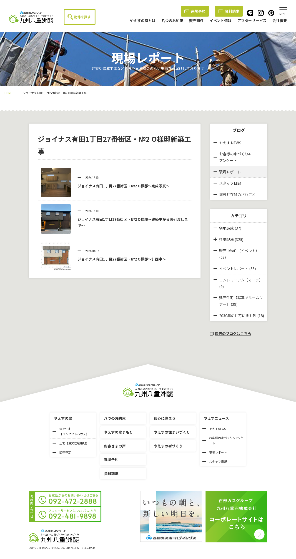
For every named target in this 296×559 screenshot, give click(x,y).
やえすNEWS (214, 429)
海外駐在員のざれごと (234, 194)
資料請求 (228, 11)
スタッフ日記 (227, 183)
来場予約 (195, 11)
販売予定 (62, 452)
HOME (8, 93)
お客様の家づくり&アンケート (232, 157)
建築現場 (226, 239)
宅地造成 (226, 228)
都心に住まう (165, 418)
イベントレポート (233, 268)
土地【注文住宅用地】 (71, 443)
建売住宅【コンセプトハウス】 (71, 431)
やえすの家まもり (118, 432)
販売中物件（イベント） (239, 250)
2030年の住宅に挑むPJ (237, 315)
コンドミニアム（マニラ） (241, 280)
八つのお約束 (115, 418)
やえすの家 (63, 418)
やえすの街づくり (168, 446)
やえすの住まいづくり (172, 432)
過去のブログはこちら (230, 333)
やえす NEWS (227, 142)
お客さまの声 (115, 446)
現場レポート (227, 171)
